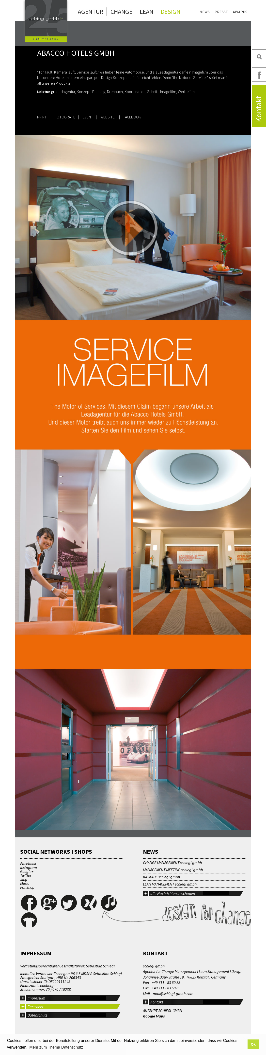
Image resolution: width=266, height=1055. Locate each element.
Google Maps (154, 1016)
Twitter (25, 875)
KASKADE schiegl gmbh (161, 876)
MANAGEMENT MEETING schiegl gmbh (173, 869)
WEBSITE (107, 116)
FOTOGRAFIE (65, 116)
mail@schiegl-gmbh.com (173, 993)
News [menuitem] (205, 11)
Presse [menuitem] (221, 11)
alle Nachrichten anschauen (172, 893)
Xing (23, 879)
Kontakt (156, 1001)
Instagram (28, 867)
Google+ (26, 871)
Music (24, 883)
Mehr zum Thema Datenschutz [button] (56, 1047)
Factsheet (35, 1006)
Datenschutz (37, 1015)
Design (170, 12)
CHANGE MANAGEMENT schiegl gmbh (172, 862)
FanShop (27, 887)
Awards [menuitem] (240, 11)
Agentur (90, 12)
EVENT (88, 116)
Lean (146, 12)
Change (121, 12)
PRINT (42, 116)
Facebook (28, 863)
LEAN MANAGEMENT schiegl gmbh (170, 884)
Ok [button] (253, 1044)
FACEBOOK (132, 116)
